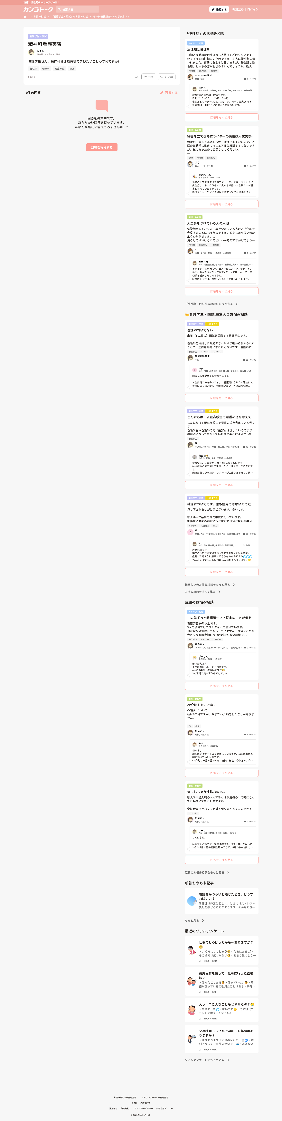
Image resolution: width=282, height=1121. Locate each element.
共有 (149, 77)
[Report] (136, 77)
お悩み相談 (40, 16)
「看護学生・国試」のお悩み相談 (69, 16)
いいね (166, 77)
